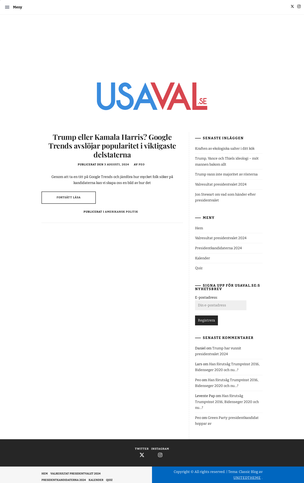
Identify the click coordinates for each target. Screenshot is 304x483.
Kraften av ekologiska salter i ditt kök (225, 148)
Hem (199, 228)
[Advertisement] (152, 43)
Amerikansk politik (121, 211)
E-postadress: (206, 297)
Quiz (199, 268)
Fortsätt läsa (69, 197)
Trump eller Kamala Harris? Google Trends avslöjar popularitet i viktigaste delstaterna (112, 145)
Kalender (202, 258)
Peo (142, 164)
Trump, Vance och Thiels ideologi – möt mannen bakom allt (227, 161)
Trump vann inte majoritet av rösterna (226, 174)
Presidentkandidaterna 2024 (218, 248)
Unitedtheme (247, 478)
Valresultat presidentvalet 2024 (221, 184)
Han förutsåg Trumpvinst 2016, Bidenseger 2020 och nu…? (227, 402)
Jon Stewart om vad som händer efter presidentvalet (225, 197)
